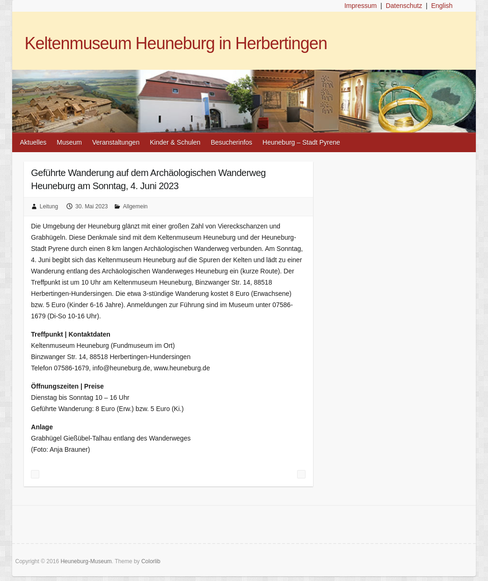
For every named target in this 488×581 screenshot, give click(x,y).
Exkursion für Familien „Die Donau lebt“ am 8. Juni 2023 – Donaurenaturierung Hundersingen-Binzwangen (301, 474)
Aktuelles (33, 142)
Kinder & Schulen (175, 142)
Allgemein (135, 206)
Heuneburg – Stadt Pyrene (301, 142)
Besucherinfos (231, 142)
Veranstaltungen (115, 142)
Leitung (49, 206)
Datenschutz (404, 5)
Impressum (360, 5)
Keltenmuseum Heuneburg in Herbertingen (176, 43)
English (441, 5)
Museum (69, 142)
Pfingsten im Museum (35, 474)
